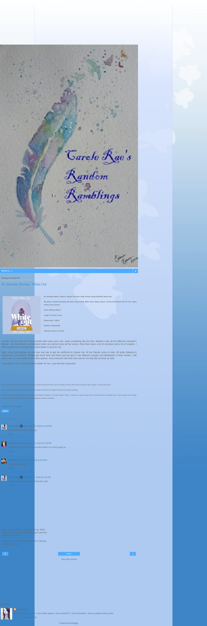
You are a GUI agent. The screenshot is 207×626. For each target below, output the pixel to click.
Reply (11, 434)
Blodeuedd (13, 460)
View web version (69, 559)
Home (69, 554)
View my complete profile (25, 617)
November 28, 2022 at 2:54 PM (37, 426)
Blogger (74, 623)
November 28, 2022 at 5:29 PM (37, 443)
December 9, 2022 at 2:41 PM (37, 477)
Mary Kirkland (15, 443)
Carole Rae (13, 426)
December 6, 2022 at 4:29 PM (33, 460)
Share (5, 411)
